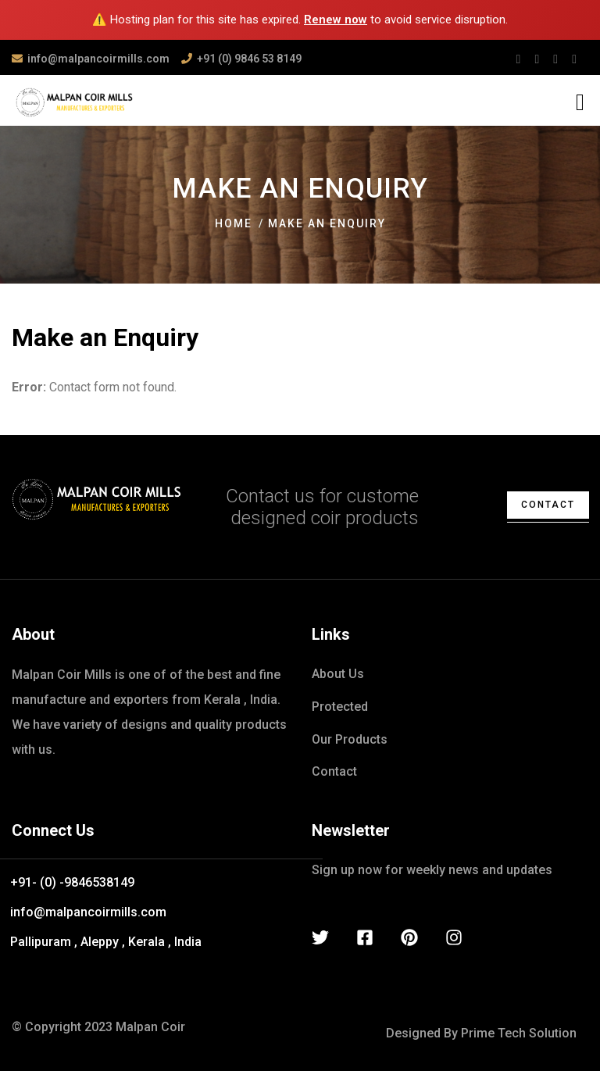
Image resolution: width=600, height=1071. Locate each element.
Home (233, 223)
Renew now (335, 19)
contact (548, 504)
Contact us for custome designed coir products (322, 507)
